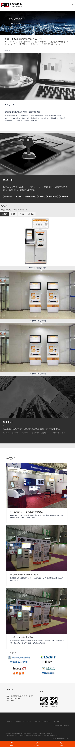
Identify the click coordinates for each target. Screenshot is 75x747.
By (51, 738)
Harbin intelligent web (61, 738)
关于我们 (56, 721)
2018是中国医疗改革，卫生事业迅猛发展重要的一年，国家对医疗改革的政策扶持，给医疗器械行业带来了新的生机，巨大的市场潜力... (36, 516)
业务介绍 (10, 104)
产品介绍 (28, 721)
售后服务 (36, 745)
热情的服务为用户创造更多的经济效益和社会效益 (22, 112)
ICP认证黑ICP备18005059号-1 (52, 736)
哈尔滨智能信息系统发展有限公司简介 (25, 575)
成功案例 (18, 721)
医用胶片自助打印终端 (38, 321)
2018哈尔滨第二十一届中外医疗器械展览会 (26, 512)
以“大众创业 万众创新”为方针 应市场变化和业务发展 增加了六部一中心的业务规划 (31, 429)
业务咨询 (12, 745)
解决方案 (8, 179)
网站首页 (9, 721)
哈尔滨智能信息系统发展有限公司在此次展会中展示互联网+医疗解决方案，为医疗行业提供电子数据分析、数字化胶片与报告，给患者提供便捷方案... (37, 642)
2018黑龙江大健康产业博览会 (21, 637)
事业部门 (8, 422)
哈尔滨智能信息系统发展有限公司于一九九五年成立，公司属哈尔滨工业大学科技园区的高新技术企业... (36, 579)
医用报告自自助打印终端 (38, 268)
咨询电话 (62, 745)
